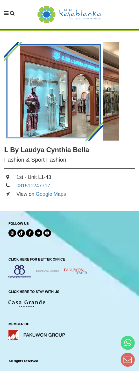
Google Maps (51, 194)
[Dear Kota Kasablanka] (127, 359)
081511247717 (33, 185)
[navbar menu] (9, 13)
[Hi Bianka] (127, 342)
